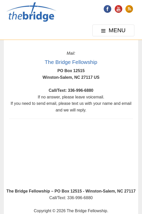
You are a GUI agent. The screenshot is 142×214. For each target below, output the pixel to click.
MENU (114, 31)
